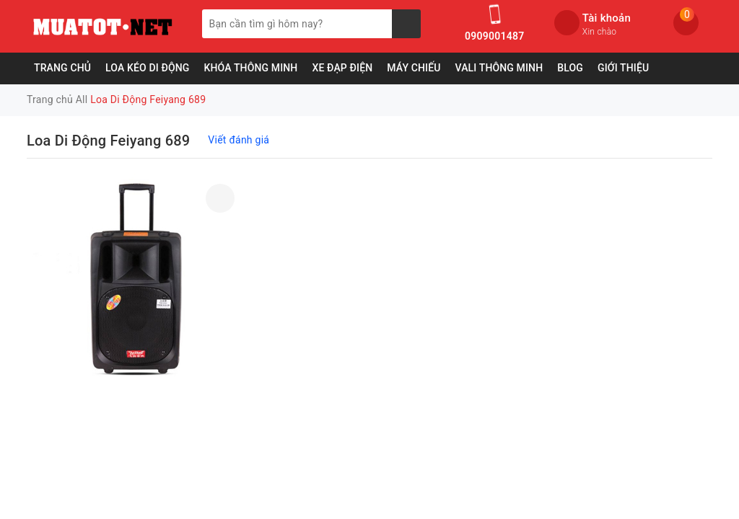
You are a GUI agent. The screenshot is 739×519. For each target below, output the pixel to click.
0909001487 (494, 36)
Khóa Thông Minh (250, 68)
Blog (570, 68)
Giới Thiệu (623, 68)
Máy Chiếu (413, 68)
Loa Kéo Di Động (147, 68)
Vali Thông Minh (499, 68)
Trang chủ (62, 68)
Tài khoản (606, 18)
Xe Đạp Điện (342, 68)
